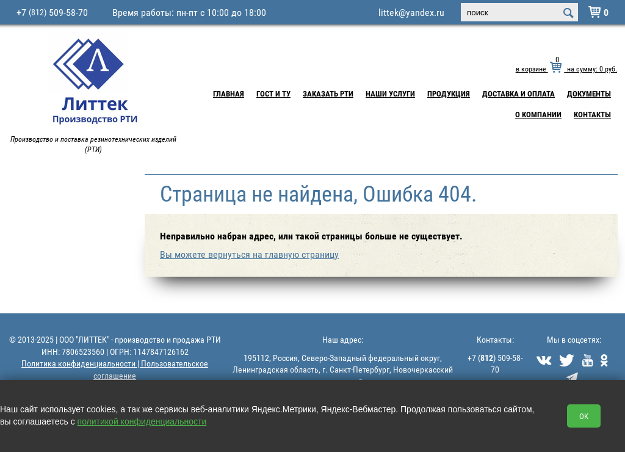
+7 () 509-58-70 (495, 364)
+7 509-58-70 (52, 12)
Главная (228, 93)
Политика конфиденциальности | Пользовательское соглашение (114, 369)
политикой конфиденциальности (142, 421)
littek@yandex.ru (411, 12)
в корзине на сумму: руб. (566, 68)
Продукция (448, 93)
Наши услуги (390, 93)
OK (583, 415)
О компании (538, 114)
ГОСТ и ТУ (273, 93)
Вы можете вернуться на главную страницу (249, 254)
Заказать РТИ (328, 93)
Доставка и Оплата (518, 93)
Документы (589, 93)
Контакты (592, 114)
